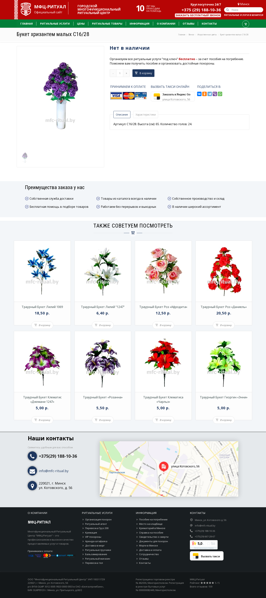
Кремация (91, 532)
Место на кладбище (151, 524)
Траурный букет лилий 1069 (42, 307)
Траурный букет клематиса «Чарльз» (163, 399)
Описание (122, 114)
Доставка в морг (95, 545)
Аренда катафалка (96, 541)
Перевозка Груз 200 (96, 528)
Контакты (145, 563)
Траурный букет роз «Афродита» (163, 307)
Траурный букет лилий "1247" (103, 307)
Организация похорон (98, 519)
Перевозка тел (94, 563)
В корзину (143, 73)
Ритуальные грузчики (98, 550)
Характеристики (146, 114)
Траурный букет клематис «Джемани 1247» (42, 399)
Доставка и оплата (150, 550)
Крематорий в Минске (152, 528)
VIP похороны (93, 536)
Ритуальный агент (96, 524)
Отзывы (144, 558)
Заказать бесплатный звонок (197, 15)
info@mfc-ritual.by (54, 471)
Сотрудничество (149, 554)
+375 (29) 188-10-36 (201, 9)
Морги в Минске (148, 545)
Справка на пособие (151, 532)
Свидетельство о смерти (153, 536)
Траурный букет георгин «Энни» (224, 397)
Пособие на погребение (153, 519)
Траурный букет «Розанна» (103, 397)
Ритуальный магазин (97, 558)
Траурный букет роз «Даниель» (224, 307)
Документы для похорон (153, 541)
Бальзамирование (96, 554)
